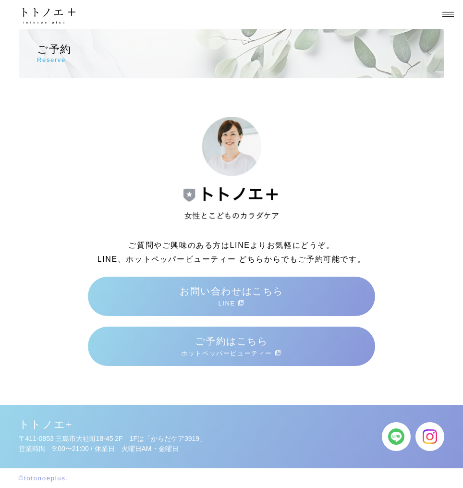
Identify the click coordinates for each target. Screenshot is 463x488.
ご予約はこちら (231, 346)
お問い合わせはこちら (231, 296)
